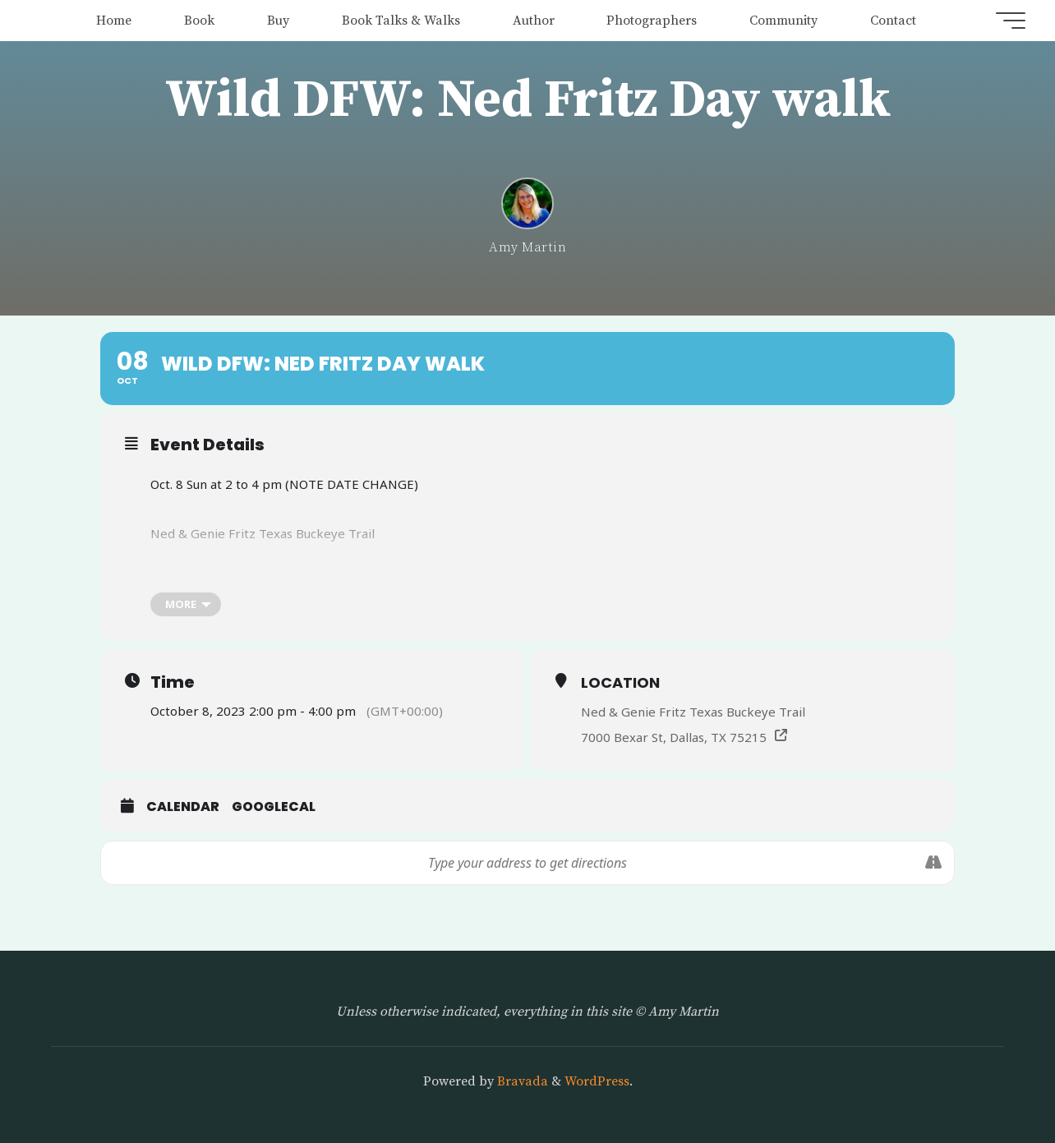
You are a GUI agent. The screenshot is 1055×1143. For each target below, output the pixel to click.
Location (620, 682)
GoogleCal (274, 806)
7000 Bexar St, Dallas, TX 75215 (674, 737)
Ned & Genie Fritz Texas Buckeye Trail (693, 711)
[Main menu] (1007, 20)
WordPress (596, 1081)
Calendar (182, 806)
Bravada (521, 1081)
